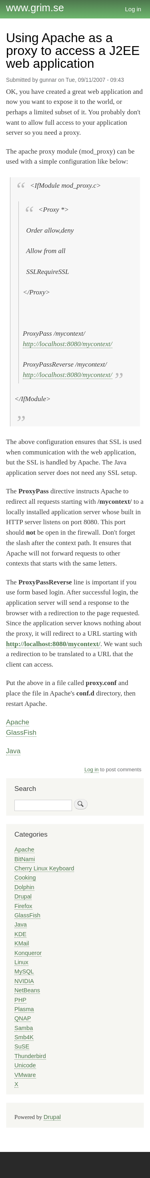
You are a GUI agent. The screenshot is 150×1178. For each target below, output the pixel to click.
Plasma (24, 1009)
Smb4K (24, 1037)
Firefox (23, 906)
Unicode (25, 1065)
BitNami (24, 859)
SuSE (21, 1046)
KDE (20, 934)
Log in (133, 9)
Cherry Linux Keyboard (44, 868)
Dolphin (24, 887)
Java (13, 751)
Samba (23, 1028)
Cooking (25, 877)
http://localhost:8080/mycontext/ (67, 344)
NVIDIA (24, 981)
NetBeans (27, 990)
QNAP (22, 1018)
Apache (17, 722)
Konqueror (28, 953)
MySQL (24, 971)
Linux (21, 962)
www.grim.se (35, 7)
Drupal (23, 896)
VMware (25, 1075)
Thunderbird (30, 1056)
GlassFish (21, 732)
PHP (20, 1000)
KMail (21, 943)
